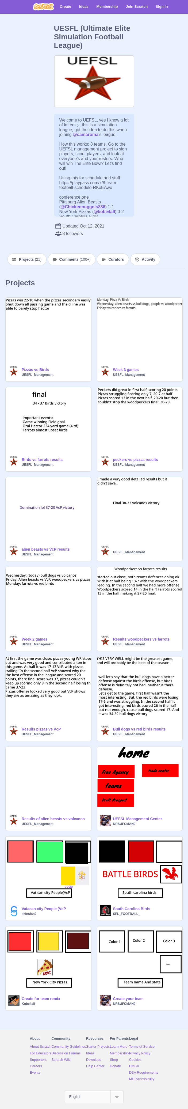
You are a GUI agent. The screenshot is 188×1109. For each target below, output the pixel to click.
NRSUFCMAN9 (124, 824)
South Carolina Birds (131, 909)
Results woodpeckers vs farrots (141, 639)
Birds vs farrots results (42, 459)
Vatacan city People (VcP (44, 909)
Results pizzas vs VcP (41, 729)
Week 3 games (126, 370)
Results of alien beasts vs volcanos (53, 819)
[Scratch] (43, 6)
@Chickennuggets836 (83, 207)
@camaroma (85, 134)
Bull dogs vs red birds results (139, 729)
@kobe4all (104, 211)
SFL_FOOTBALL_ (126, 914)
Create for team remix (41, 999)
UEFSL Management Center (137, 819)
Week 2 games (34, 639)
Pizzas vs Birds (35, 370)
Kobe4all (28, 1004)
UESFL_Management (37, 375)
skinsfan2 (29, 914)
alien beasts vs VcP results (46, 549)
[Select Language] (94, 1096)
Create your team (128, 999)
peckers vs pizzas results (135, 459)
